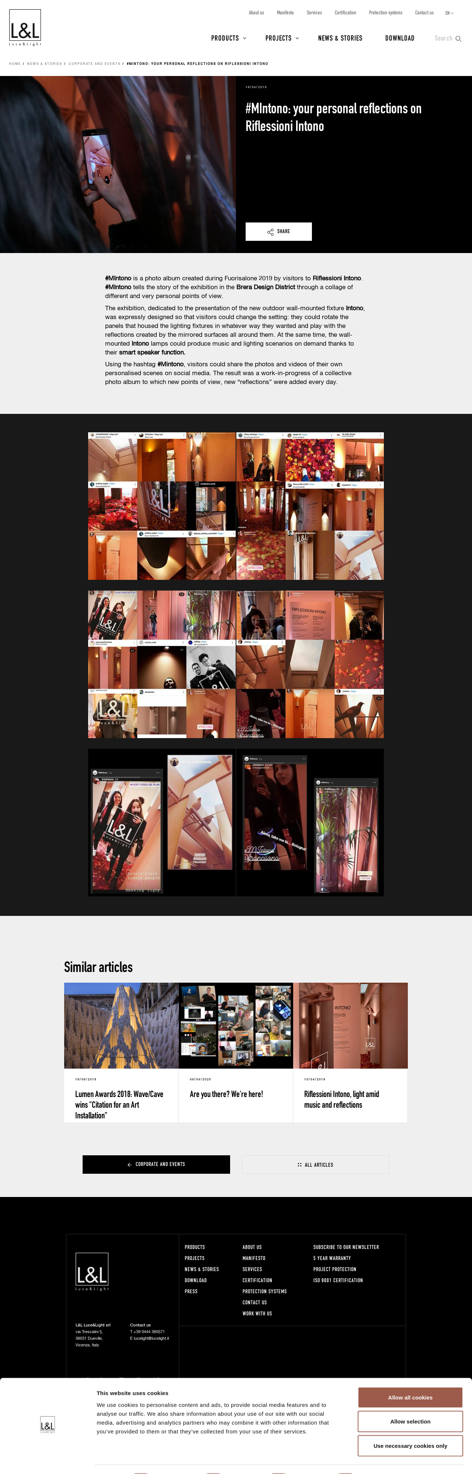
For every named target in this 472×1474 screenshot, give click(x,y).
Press (191, 1291)
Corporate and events (95, 64)
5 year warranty (332, 1258)
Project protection (335, 1269)
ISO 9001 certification (338, 1280)
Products (225, 37)
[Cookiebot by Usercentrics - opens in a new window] (47, 1459)
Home (15, 64)
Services (314, 12)
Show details (387, 1459)
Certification (345, 12)
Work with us (257, 1313)
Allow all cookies (410, 1377)
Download (400, 37)
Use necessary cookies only (410, 1425)
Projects (279, 37)
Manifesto (285, 12)
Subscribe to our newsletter (346, 1247)
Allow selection (410, 1401)
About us (256, 12)
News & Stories (340, 37)
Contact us (424, 12)
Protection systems (385, 12)
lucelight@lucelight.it (151, 1338)
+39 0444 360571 (149, 1332)
